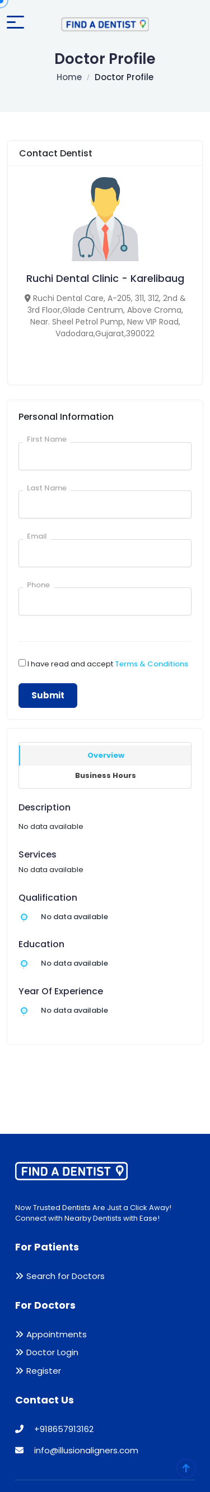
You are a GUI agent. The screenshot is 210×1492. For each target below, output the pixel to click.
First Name (47, 439)
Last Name (47, 488)
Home (69, 77)
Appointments (56, 1334)
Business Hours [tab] (105, 775)
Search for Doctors (65, 1276)
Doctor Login (52, 1352)
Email (37, 536)
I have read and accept (107, 664)
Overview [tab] (105, 755)
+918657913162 (54, 1429)
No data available (74, 916)
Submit (47, 695)
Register (43, 1371)
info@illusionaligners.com (76, 1450)
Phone (38, 585)
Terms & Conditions (151, 664)
